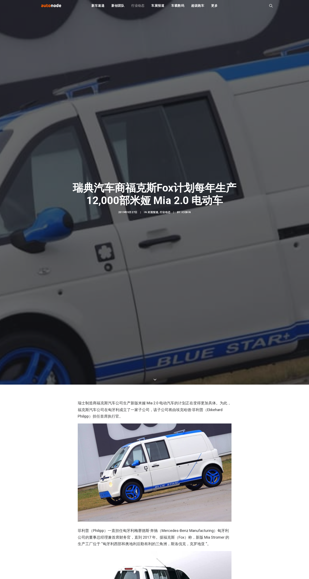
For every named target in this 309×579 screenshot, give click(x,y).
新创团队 (118, 8)
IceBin (186, 239)
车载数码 (177, 8)
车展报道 (157, 8)
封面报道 (153, 239)
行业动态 (138, 8)
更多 (214, 8)
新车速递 (98, 8)
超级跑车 (197, 8)
